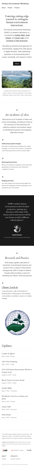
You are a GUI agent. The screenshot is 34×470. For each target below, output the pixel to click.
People (10, 7)
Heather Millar (19, 35)
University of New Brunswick (17, 41)
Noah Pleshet (6, 415)
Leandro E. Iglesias (8, 353)
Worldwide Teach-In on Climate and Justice (15, 397)
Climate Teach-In (10, 287)
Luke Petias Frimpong (9, 361)
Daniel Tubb (19, 38)
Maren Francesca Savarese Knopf (13, 380)
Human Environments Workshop (15, 3)
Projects (17, 7)
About (4, 7)
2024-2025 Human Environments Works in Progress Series (17, 370)
